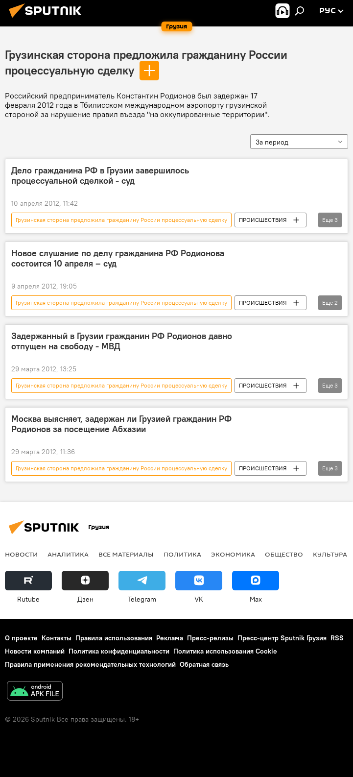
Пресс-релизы (210, 637)
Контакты (56, 637)
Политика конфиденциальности (119, 651)
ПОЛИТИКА (182, 554)
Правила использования (113, 637)
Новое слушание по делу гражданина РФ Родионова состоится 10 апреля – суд (117, 258)
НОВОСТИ (21, 554)
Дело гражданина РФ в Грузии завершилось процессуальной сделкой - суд (100, 176)
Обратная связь (204, 664)
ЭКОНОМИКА (233, 554)
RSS (337, 637)
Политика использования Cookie (225, 651)
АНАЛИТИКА (68, 554)
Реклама (169, 637)
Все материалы (126, 554)
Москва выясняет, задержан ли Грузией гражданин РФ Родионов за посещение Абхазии (121, 424)
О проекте (21, 637)
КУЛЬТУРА (330, 554)
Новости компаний (35, 651)
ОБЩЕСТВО (284, 554)
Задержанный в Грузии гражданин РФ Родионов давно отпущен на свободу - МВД (121, 341)
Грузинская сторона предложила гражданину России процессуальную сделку (121, 219)
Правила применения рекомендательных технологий (90, 664)
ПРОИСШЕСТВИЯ (262, 219)
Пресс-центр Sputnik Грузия (282, 637)
